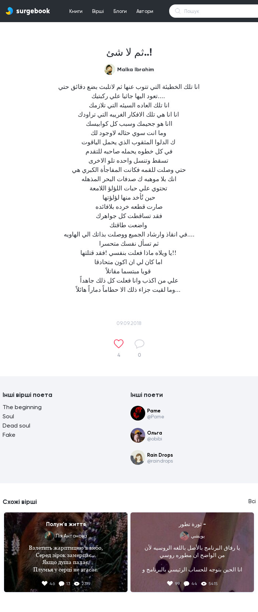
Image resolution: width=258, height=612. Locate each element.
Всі (252, 501)
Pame (154, 411)
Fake (9, 434)
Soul (8, 416)
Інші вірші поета (27, 394)
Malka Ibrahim (135, 69)
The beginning (22, 407)
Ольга (154, 433)
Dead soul (16, 425)
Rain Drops (160, 455)
